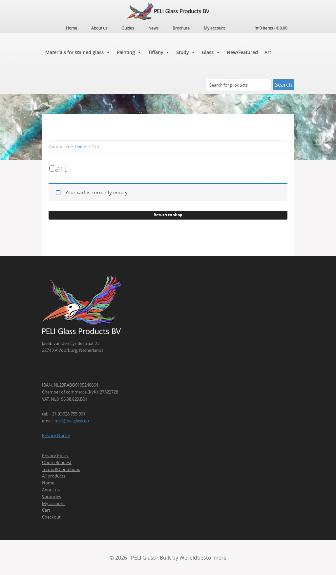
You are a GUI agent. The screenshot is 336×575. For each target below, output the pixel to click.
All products (53, 476)
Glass (211, 52)
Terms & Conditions (61, 469)
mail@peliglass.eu (71, 421)
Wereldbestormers (202, 557)
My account (53, 503)
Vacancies (51, 497)
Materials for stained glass (77, 52)
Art (267, 52)
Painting (129, 52)
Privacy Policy (55, 455)
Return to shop (168, 215)
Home (48, 483)
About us (51, 490)
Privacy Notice (56, 435)
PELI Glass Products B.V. (168, 11)
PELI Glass (143, 557)
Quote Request (57, 462)
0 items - (271, 28)
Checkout (51, 517)
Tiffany (159, 52)
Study (185, 52)
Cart (46, 510)
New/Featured (242, 52)
